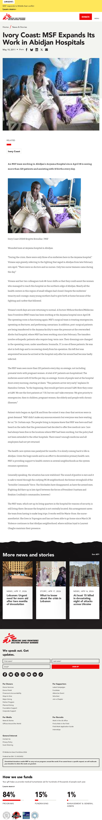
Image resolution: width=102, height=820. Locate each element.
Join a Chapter (58, 699)
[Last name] (75, 661)
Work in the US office (60, 720)
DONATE (86, 16)
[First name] (26, 661)
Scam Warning (8, 745)
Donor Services (8, 687)
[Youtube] (29, 674)
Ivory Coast (14, 151)
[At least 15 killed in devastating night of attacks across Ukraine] (84, 590)
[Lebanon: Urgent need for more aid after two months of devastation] (18, 590)
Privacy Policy (7, 742)
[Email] (26, 667)
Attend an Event (58, 693)
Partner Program (8, 702)
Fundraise (56, 690)
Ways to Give (7, 696)
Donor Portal (7, 690)
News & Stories (19, 27)
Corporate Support (9, 711)
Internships (56, 730)
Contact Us (6, 739)
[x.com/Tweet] (17, 674)
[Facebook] (5, 674)
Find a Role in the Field (61, 724)
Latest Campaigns (59, 687)
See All (95, 554)
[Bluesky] (11, 674)
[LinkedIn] (35, 674)
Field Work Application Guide (63, 726)
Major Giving (7, 699)
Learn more (9, 9)
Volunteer (56, 696)
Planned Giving (8, 705)
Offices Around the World (12, 724)
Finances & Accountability (12, 693)
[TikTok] (41, 674)
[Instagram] (23, 674)
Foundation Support (10, 708)
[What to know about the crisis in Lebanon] (51, 590)
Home (6, 27)
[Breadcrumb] (51, 27)
